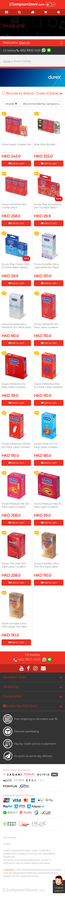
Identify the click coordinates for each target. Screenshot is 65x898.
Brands (11, 103)
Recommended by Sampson (41, 103)
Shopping (10, 687)
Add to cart (16, 163)
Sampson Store (15, 677)
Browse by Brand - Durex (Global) (34, 93)
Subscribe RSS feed (19, 706)
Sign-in (24, 43)
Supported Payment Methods (18, 795)
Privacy (7, 844)
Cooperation (12, 696)
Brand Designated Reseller (17, 770)
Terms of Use (9, 837)
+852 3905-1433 (28, 50)
